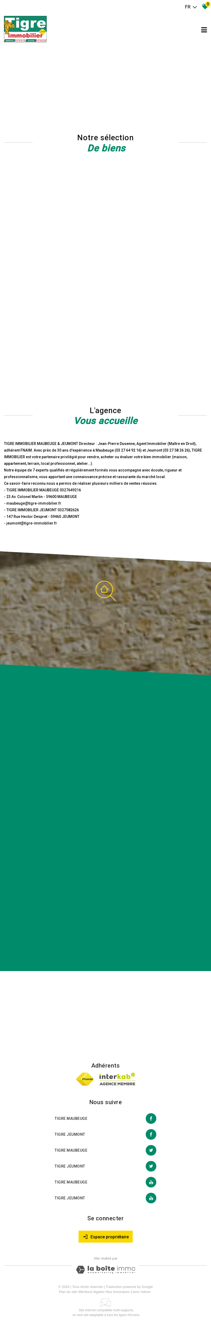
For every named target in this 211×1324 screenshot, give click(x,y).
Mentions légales (92, 1292)
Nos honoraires (117, 1292)
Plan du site (68, 1292)
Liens (135, 1292)
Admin (145, 1292)
